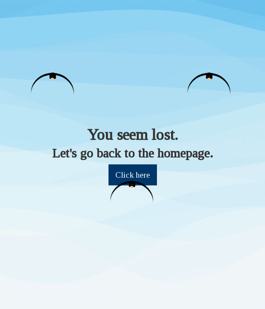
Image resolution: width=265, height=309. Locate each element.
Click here (132, 174)
